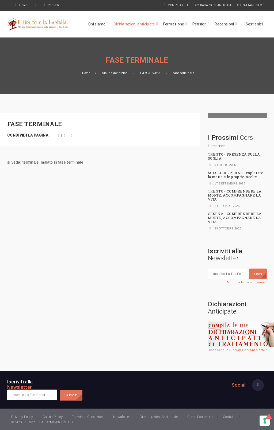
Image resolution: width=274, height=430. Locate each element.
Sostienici (252, 24)
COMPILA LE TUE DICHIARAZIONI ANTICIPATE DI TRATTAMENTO (215, 5)
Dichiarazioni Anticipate (159, 417)
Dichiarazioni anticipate (134, 24)
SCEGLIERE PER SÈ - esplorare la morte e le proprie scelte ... (235, 174)
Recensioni (224, 24)
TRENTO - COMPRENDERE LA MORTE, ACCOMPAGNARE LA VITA (234, 195)
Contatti (51, 5)
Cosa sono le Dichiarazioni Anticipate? (238, 350)
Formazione (173, 24)
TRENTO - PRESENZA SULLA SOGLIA (234, 156)
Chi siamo (97, 24)
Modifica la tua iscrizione (247, 282)
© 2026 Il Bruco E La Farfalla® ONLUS (42, 422)
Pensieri (199, 24)
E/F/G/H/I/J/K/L (150, 72)
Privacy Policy (22, 417)
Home (21, 5)
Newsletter (121, 417)
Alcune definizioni (115, 72)
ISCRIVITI (258, 274)
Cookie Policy (53, 417)
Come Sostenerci (200, 417)
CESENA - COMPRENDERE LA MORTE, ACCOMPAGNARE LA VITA (234, 217)
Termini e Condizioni (88, 417)
